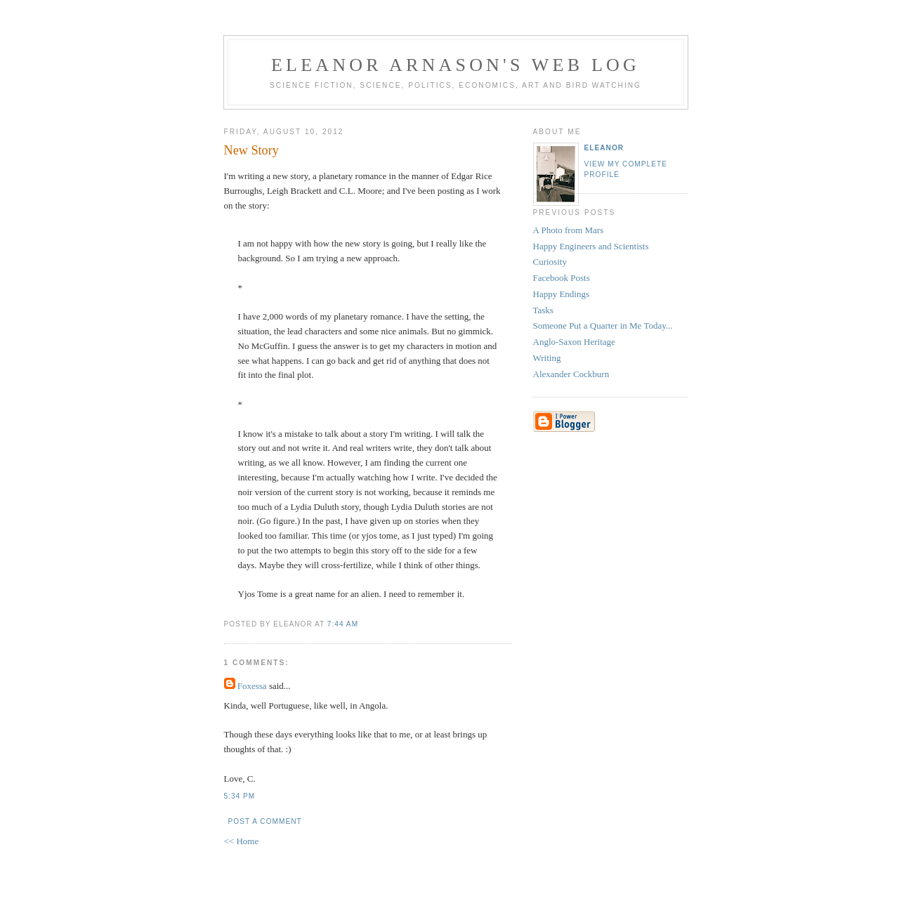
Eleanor (604, 148)
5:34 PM (240, 796)
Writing (547, 358)
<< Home (241, 841)
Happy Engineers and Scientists (591, 246)
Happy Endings (561, 294)
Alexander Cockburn (571, 374)
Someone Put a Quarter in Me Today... (603, 325)
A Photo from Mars (568, 230)
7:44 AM (342, 624)
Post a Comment (265, 821)
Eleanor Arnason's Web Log (455, 65)
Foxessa (252, 686)
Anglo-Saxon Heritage (574, 341)
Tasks (543, 310)
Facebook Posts (561, 278)
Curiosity (550, 261)
